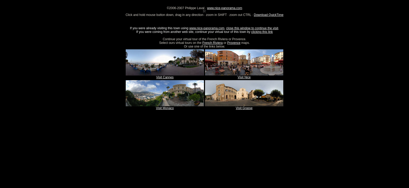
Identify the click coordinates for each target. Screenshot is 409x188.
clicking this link (262, 32)
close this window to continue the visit (252, 28)
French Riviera (212, 43)
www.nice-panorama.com (224, 8)
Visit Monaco (165, 108)
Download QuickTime (269, 15)
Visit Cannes (164, 77)
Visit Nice (244, 77)
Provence (233, 43)
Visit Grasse (244, 108)
